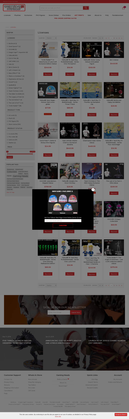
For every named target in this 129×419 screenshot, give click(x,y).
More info (58, 416)
